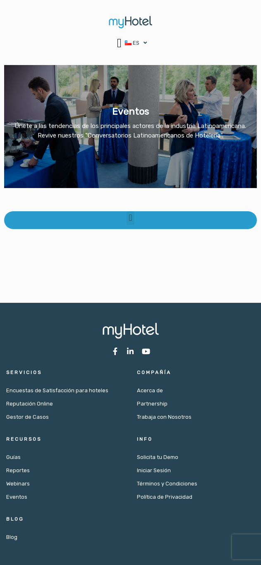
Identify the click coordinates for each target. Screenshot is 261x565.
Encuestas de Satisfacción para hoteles (57, 390)
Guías (13, 457)
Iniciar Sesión (154, 470)
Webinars (18, 483)
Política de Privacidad (164, 497)
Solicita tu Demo (157, 457)
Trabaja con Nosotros (164, 417)
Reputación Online (29, 404)
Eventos (16, 497)
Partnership (152, 404)
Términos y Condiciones (167, 483)
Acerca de (150, 390)
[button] (119, 43)
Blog (11, 537)
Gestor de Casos (27, 417)
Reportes (18, 470)
